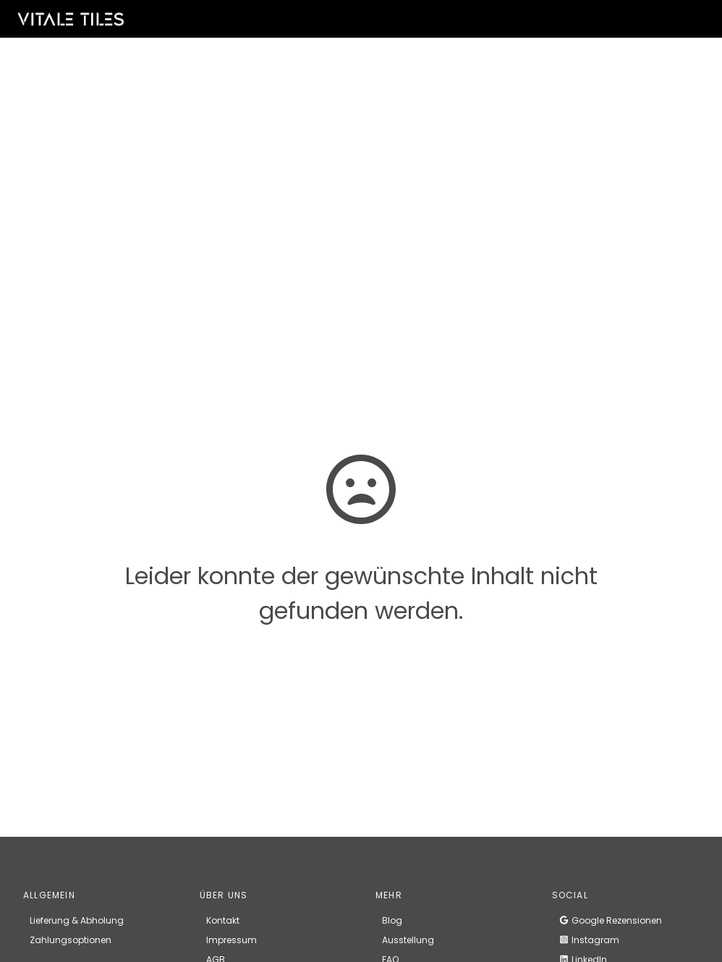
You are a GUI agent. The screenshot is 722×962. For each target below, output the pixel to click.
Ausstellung (408, 940)
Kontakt (222, 920)
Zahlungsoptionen (70, 940)
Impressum (231, 940)
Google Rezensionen (610, 920)
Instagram (589, 940)
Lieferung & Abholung (77, 920)
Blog (392, 920)
